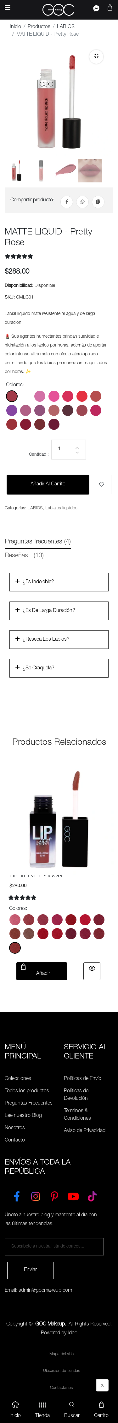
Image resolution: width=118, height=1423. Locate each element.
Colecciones (18, 1079)
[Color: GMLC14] (95, 410)
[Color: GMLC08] (11, 410)
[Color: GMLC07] (95, 396)
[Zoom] (96, 57)
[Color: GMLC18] (53, 424)
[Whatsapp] (82, 202)
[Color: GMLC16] (25, 424)
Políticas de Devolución (76, 1095)
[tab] (16, 170)
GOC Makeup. (50, 1324)
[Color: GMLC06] (81, 396)
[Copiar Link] (98, 202)
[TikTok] (92, 1195)
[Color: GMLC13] (81, 410)
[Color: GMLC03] (39, 396)
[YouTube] (73, 1195)
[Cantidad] (68, 450)
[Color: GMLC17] (39, 424)
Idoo (72, 1333)
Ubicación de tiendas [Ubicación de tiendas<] (61, 1371)
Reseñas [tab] (24, 556)
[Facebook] (66, 202)
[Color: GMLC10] (39, 410)
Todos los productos (27, 1091)
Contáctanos (61, 1388)
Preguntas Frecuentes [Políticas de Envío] (29, 1103)
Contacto (15, 1140)
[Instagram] (35, 1195)
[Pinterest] (54, 1195)
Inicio (15, 27)
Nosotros (15, 1128)
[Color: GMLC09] (25, 410)
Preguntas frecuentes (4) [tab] (38, 542)
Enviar (30, 1270)
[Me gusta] (101, 484)
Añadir (42, 970)
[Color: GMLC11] (53, 410)
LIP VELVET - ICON (35, 876)
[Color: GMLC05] (67, 396)
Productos (39, 27)
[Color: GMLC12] (67, 410)
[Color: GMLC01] (11, 396)
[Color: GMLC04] (53, 396)
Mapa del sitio (61, 1354)
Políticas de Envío (82, 1079)
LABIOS (66, 27)
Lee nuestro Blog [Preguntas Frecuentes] (23, 1115)
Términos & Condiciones (77, 1115)
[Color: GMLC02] (25, 396)
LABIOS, (36, 508)
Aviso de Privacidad (84, 1131)
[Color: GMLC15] (11, 424)
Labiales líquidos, (62, 508)
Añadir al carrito (48, 484)
